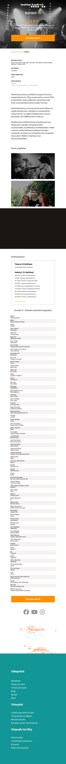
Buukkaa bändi (33, 38)
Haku (12, 52)
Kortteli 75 (19, 52)
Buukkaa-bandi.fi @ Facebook (24, 723)
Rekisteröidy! (17, 737)
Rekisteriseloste (18, 719)
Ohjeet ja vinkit (18, 684)
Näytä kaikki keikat (20, 301)
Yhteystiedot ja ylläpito (21, 716)
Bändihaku (16, 680)
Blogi (13, 691)
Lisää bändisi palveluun (21, 741)
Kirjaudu (15, 744)
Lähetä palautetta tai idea (22, 712)
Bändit (14, 694)
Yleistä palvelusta (18, 687)
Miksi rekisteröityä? (20, 747)
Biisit (13, 698)
